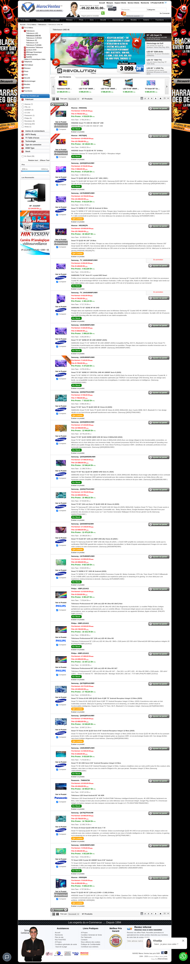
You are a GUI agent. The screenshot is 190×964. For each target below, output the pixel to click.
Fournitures (160, 20)
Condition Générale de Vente (91, 935)
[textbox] (133, 9)
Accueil (22, 24)
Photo (81, 20)
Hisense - (79, 108)
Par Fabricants (86, 937)
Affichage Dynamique (34, 52)
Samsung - (82, 163)
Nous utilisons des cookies (90, 942)
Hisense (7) (29, 104)
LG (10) (27, 112)
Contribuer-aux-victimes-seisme (90, 948)
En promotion (158, 260)
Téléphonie (40, 20)
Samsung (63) (30, 124)
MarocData (162, 959)
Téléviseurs (42, 24)
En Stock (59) (29, 156)
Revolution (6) (30, 121)
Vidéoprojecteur (32, 54)
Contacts (84, 940)
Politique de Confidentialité (90, 944)
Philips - (80, 588)
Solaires (146, 20)
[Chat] (7, 957)
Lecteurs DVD (31, 50)
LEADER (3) (29, 110)
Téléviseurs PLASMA (34, 45)
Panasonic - (80, 780)
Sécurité (103, 20)
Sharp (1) (28, 127)
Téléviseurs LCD (32, 43)
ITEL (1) (27, 107)
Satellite (29, 57)
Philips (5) (28, 118)
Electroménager (118, 20)
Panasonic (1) (30, 115)
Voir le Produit (60, 122)
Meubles (134, 20)
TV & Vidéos (25, 20)
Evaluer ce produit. (78, 132)
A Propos (84, 932)
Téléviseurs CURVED (34, 38)
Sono (92, 20)
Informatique (55, 20)
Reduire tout (33, 160)
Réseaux (69, 20)
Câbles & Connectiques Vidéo (35, 59)
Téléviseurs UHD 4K (33, 35)
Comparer (62, 129)
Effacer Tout (44, 160)
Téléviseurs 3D (31, 40)
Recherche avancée (133, 16)
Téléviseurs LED (32, 33)
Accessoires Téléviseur (34, 47)
